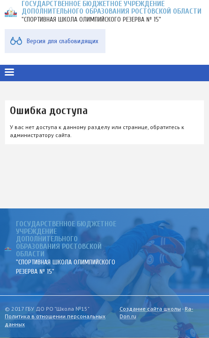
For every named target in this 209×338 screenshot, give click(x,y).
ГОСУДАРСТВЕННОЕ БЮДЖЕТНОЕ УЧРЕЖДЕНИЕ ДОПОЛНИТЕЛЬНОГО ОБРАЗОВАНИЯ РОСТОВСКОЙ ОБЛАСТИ (66, 239)
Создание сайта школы (150, 308)
